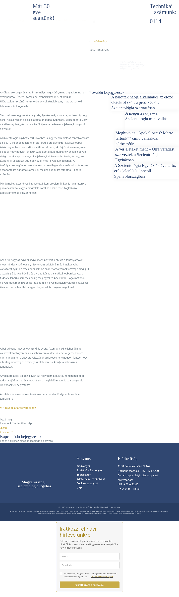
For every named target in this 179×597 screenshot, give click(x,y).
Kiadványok (83, 466)
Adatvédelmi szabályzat (91, 479)
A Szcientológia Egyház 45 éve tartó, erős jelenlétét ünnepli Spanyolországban (145, 171)
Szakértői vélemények (89, 470)
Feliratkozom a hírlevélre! (89, 584)
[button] (6, 423)
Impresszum (84, 474)
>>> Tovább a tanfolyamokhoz (18, 407)
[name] (90, 556)
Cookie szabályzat (87, 483)
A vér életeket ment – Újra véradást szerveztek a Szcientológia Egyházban (144, 154)
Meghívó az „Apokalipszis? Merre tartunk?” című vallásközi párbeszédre (144, 138)
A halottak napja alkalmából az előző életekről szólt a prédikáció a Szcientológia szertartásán (142, 102)
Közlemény (100, 40)
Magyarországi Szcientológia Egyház (34, 484)
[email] (90, 565)
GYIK (79, 487)
